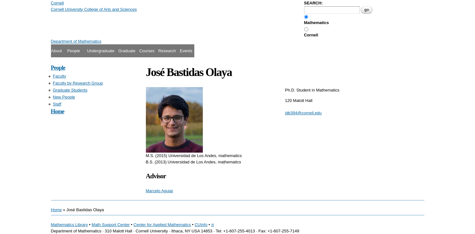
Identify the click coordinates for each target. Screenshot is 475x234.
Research (167, 50)
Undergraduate (101, 50)
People (73, 50)
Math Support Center (110, 224)
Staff (57, 104)
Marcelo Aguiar (159, 190)
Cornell (311, 35)
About (56, 50)
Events (186, 50)
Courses (146, 50)
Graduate (126, 50)
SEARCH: (313, 3)
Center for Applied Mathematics (162, 224)
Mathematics (316, 22)
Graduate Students (70, 90)
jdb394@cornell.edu (303, 113)
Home (57, 111)
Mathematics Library (69, 224)
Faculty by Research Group (78, 83)
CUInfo (201, 224)
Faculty (59, 76)
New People (64, 97)
